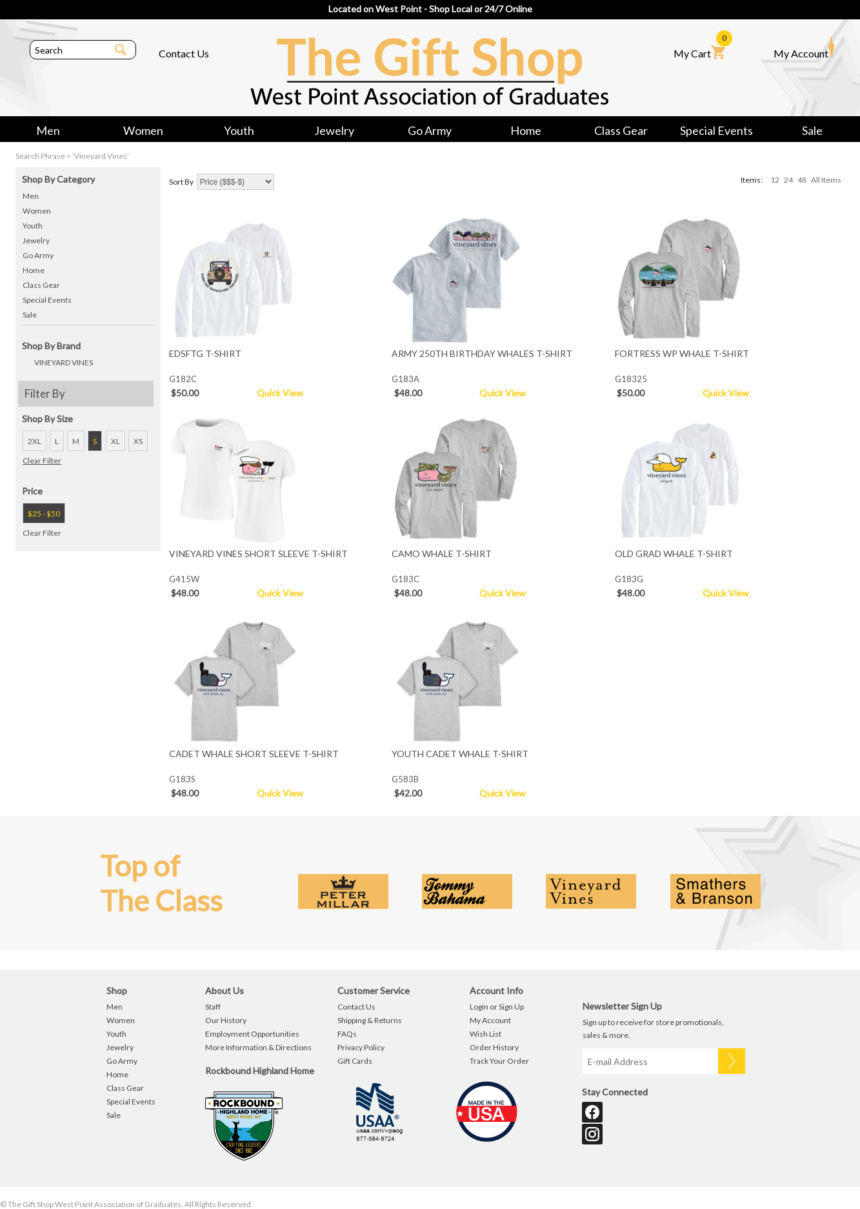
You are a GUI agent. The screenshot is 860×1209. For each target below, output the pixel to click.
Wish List (485, 1034)
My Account (804, 47)
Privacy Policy (361, 1047)
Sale (812, 130)
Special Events (716, 130)
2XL (34, 441)
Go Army (430, 130)
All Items (826, 180)
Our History (225, 1020)
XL (115, 441)
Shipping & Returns (369, 1020)
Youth (239, 130)
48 (801, 180)
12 (774, 180)
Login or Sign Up (497, 1006)
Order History (494, 1047)
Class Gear (621, 130)
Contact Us (184, 53)
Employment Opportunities (252, 1034)
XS (138, 441)
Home (525, 130)
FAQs (347, 1034)
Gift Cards (354, 1061)
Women (143, 130)
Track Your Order (499, 1061)
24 (788, 180)
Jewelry (334, 130)
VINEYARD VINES (63, 362)
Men (48, 130)
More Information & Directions (258, 1047)
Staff (213, 1006)
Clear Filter (42, 460)
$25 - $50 (44, 513)
